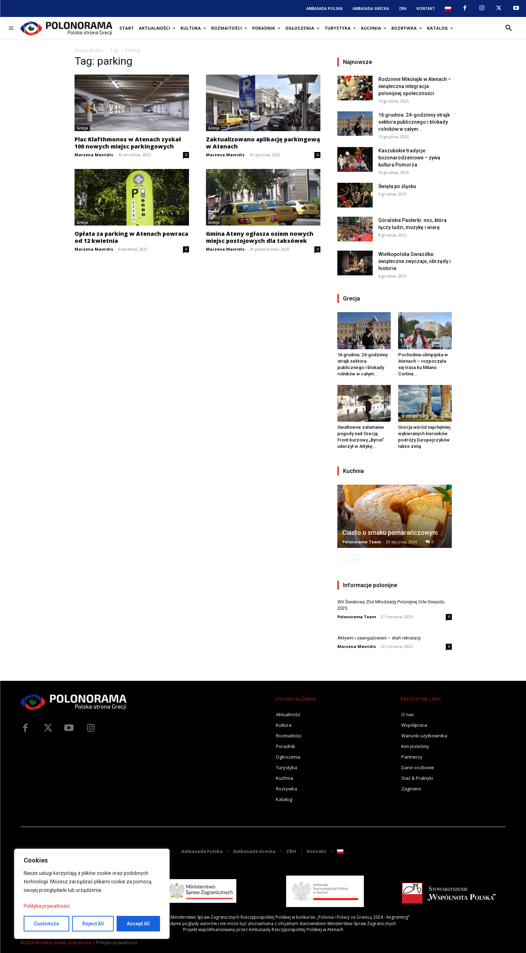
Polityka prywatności (47, 906)
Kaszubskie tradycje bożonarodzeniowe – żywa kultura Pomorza (409, 158)
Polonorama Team (361, 541)
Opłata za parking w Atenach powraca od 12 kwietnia (131, 237)
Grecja (82, 127)
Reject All (93, 923)
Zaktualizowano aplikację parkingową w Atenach (263, 142)
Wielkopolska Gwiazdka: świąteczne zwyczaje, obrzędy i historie (414, 261)
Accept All (138, 923)
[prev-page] (341, 559)
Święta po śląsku (397, 186)
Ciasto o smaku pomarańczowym (390, 532)
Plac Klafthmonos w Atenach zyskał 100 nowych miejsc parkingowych (128, 142)
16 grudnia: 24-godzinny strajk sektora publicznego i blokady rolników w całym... (414, 122)
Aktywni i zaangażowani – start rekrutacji (379, 638)
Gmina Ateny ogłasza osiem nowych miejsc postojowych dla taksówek (259, 237)
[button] (508, 28)
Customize (46, 923)
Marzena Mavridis (94, 154)
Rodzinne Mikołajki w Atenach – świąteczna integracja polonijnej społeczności (414, 86)
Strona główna (89, 50)
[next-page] (353, 559)
